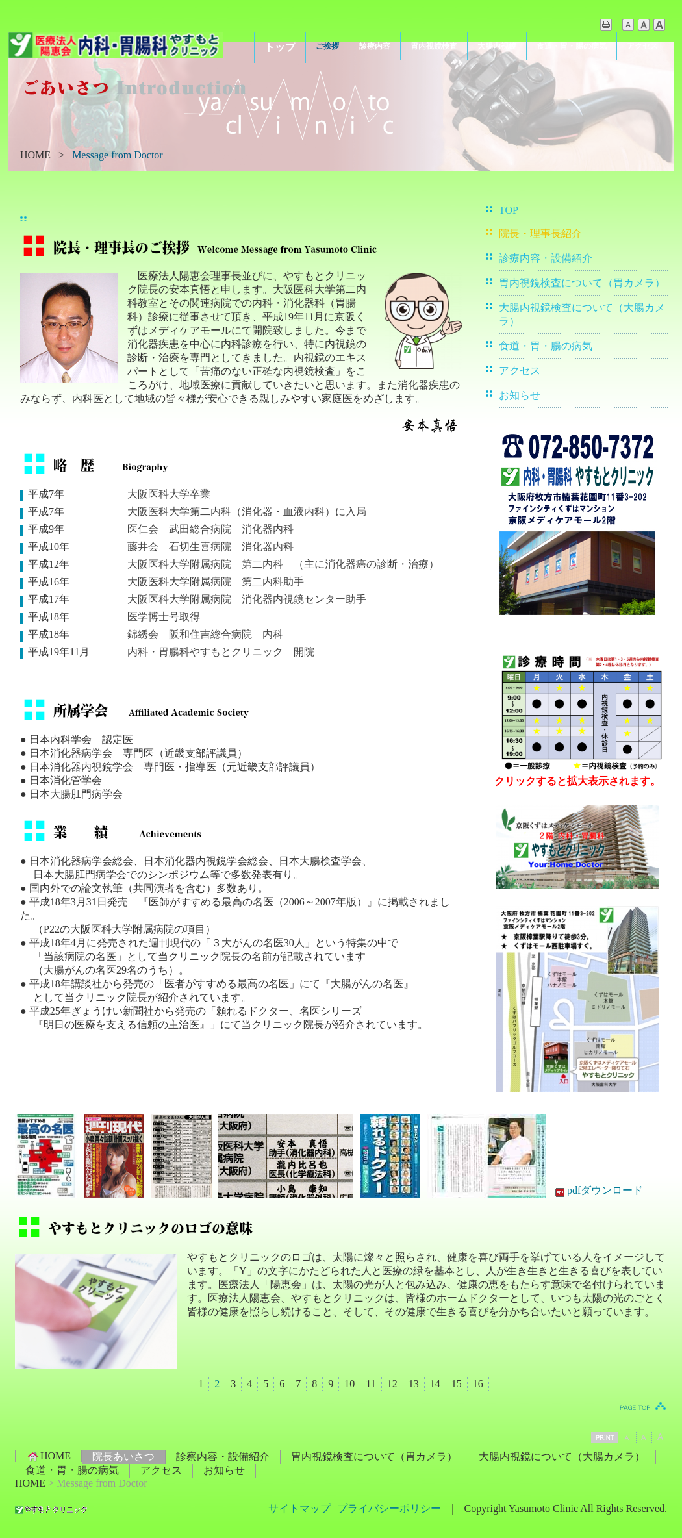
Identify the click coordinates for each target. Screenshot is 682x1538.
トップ (280, 47)
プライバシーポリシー (389, 1508)
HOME (35, 154)
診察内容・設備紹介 (223, 1456)
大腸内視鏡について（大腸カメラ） (562, 1456)
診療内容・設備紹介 (545, 258)
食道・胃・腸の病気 (572, 46)
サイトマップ (299, 1508)
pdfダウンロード (598, 1190)
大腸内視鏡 (496, 46)
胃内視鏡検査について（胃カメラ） (582, 282)
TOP (508, 210)
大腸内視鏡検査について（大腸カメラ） (582, 314)
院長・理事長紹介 (540, 233)
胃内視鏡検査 (433, 46)
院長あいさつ (123, 1456)
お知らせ (519, 395)
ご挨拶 (327, 46)
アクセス (642, 46)
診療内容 (374, 46)
